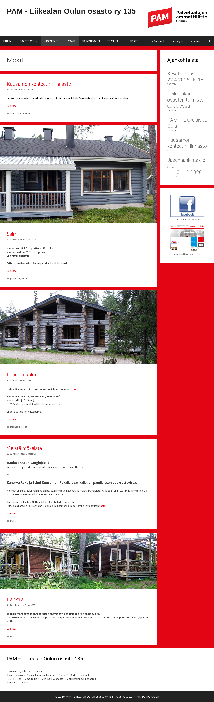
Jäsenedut (15, 278)
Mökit (27, 113)
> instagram (177, 41)
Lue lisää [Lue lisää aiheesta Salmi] (12, 270)
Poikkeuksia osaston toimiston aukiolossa (186, 100)
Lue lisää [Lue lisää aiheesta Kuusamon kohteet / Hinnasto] (12, 105)
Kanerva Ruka (21, 375)
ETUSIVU (8, 41)
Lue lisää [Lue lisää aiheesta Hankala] (12, 628)
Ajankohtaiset (17, 113)
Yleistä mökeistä (24, 448)
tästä (102, 505)
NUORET (133, 41)
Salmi (12, 234)
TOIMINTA (116, 41)
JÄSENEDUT (54, 41)
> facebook (158, 41)
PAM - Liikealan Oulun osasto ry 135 (71, 11)
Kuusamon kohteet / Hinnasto (39, 84)
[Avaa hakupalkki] (209, 41)
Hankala (15, 599)
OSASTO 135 (30, 41)
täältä (75, 389)
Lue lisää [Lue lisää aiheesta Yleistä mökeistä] (12, 513)
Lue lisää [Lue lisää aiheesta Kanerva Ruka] (12, 419)
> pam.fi (195, 41)
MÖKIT (71, 41)
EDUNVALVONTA (91, 41)
